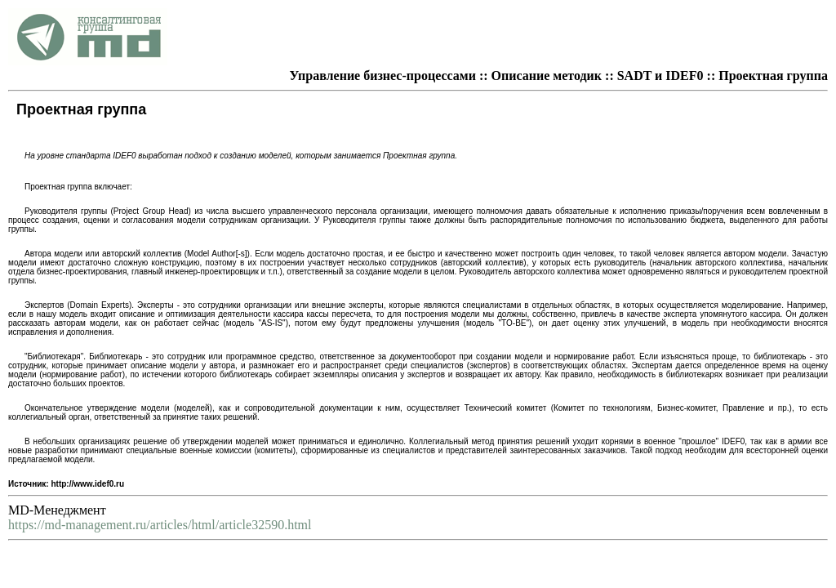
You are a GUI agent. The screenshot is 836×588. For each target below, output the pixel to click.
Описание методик (546, 75)
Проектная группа (773, 75)
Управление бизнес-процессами (383, 75)
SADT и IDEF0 (660, 75)
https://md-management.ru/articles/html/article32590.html (159, 525)
